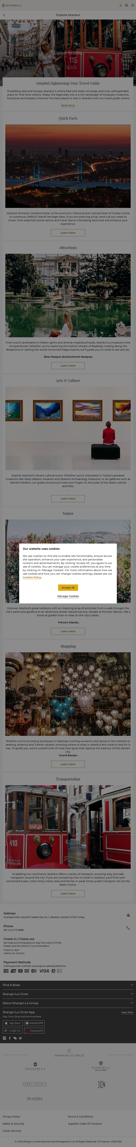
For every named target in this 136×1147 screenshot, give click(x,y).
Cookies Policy (32, 577)
